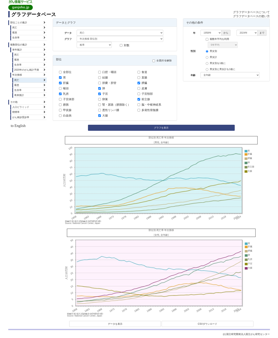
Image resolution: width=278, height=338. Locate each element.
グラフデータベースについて (251, 12)
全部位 (65, 72)
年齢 (193, 75)
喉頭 (64, 88)
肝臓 (64, 82)
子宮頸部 (145, 93)
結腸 (103, 77)
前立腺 (143, 99)
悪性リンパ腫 (108, 110)
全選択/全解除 (163, 60)
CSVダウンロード (207, 324)
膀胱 (64, 104)
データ (68, 33)
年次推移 (29, 74)
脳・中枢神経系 (149, 104)
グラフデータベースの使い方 (251, 16)
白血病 (65, 115)
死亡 (29, 27)
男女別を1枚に (217, 63)
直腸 (142, 77)
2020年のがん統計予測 (30, 69)
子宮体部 (66, 99)
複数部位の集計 (28, 44)
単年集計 (29, 49)
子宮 (103, 93)
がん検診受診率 (29, 117)
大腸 (103, 115)
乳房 (64, 93)
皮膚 (142, 88)
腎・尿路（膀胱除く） (114, 104)
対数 (124, 45)
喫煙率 (29, 112)
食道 (142, 72)
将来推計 (30, 95)
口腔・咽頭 (107, 72)
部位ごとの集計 (28, 22)
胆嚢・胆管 (107, 82)
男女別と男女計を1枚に (221, 69)
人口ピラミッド (29, 107)
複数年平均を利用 (218, 39)
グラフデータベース (33, 14)
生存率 (29, 37)
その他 (28, 102)
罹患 (29, 32)
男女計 (212, 57)
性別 (193, 51)
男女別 (212, 51)
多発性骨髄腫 (147, 110)
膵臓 (142, 82)
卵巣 (103, 99)
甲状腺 (65, 110)
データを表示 (115, 324)
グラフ (68, 39)
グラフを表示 (161, 127)
